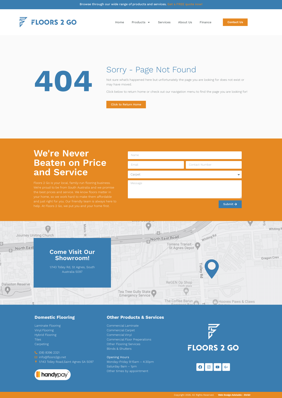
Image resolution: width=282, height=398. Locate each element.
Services (164, 22)
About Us (185, 22)
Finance (205, 22)
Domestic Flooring (55, 317)
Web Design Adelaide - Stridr (234, 395)
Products (141, 22)
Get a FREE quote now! (185, 4)
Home (119, 22)
